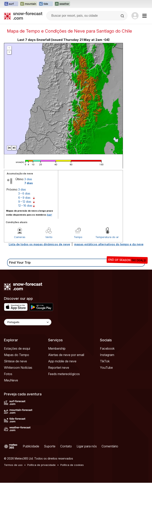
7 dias (28, 207)
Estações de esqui (17, 373)
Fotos (8, 398)
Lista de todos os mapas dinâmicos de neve (39, 268)
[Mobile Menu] (144, 15)
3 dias (28, 203)
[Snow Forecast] (23, 16)
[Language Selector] (27, 346)
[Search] (122, 15)
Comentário (110, 470)
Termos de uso (13, 489)
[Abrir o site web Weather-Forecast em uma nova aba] (62, 4)
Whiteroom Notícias (18, 392)
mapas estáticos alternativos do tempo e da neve (108, 268)
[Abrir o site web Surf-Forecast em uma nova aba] (11, 4)
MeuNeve (11, 404)
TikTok (105, 385)
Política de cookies (72, 489)
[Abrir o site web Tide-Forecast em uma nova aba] (46, 4)
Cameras (19, 261)
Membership (57, 373)
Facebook (107, 373)
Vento (48, 261)
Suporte (49, 470)
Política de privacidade (41, 489)
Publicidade (31, 470)
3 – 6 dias (24, 217)
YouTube (106, 392)
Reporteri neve (58, 392)
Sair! (49, 239)
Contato (66, 470)
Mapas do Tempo (16, 379)
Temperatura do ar (107, 261)
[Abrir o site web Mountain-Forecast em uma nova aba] (28, 4)
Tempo (78, 261)
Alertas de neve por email (66, 379)
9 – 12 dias (24, 225)
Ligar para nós (87, 470)
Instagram (107, 379)
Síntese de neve (15, 385)
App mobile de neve (62, 385)
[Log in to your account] (135, 15)
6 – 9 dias (24, 222)
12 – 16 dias (25, 229)
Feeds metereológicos (64, 398)
